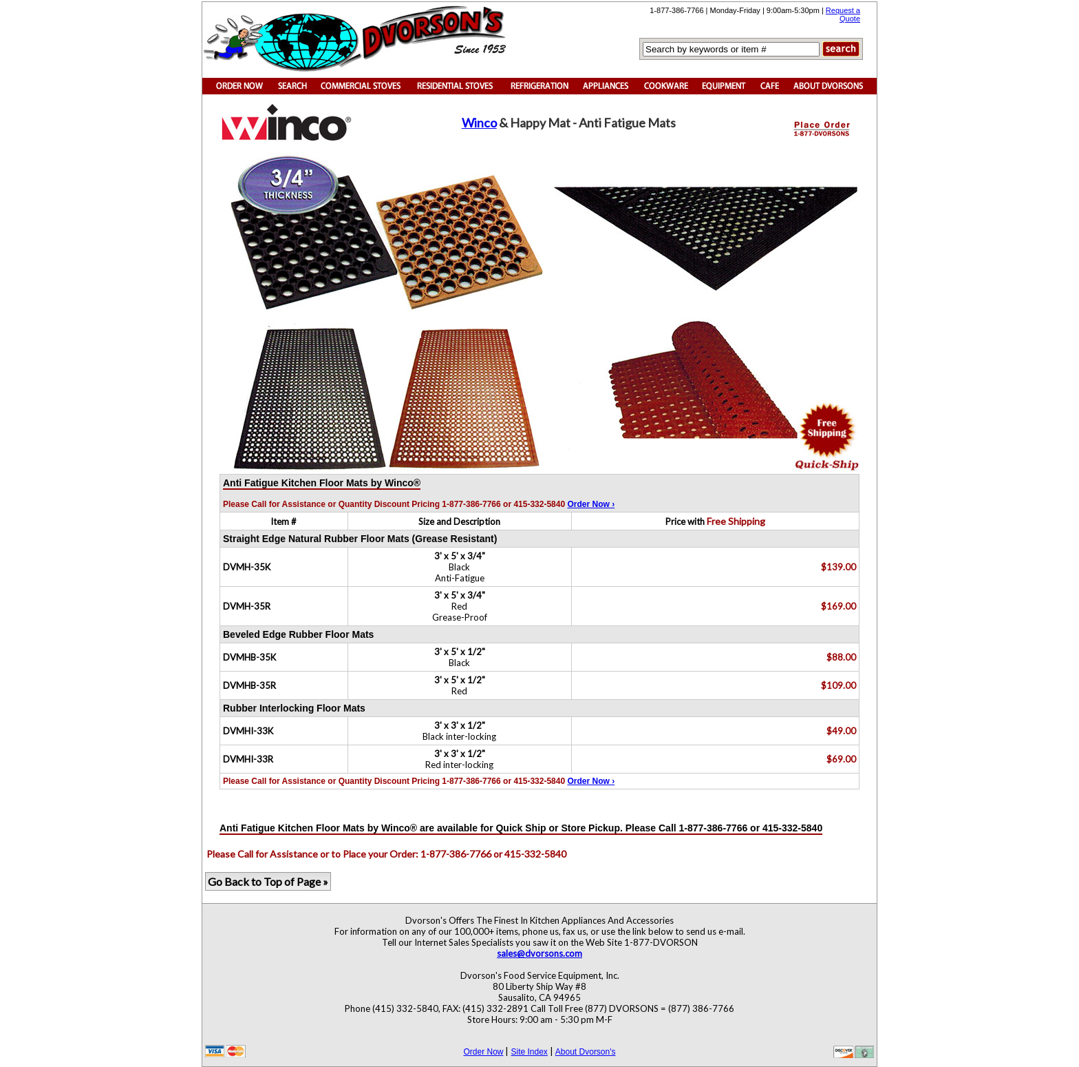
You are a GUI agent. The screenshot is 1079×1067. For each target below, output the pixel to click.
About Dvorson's (585, 1052)
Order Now (483, 1052)
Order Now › (591, 504)
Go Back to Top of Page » (268, 881)
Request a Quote (843, 14)
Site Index (529, 1052)
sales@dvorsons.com (539, 953)
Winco (479, 122)
